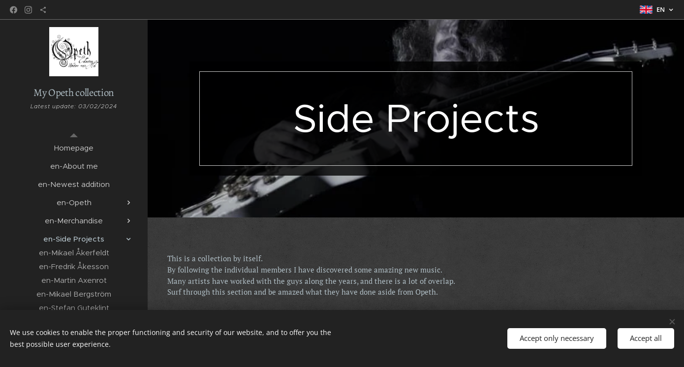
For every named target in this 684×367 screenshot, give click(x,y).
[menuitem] (74, 147)
